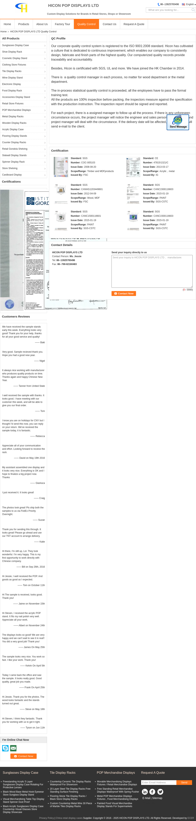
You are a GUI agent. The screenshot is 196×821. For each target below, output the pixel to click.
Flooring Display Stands (14, 136)
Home (7, 24)
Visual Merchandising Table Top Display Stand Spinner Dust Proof (23, 800)
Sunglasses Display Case (15, 45)
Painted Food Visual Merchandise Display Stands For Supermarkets (114, 805)
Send (184, 782)
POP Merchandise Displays (16, 110)
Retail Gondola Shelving (14, 148)
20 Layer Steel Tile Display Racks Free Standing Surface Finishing (70, 790)
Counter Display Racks (14, 142)
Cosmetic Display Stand (14, 58)
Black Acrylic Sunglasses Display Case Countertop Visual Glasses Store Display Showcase (23, 809)
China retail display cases (69, 818)
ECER (191, 818)
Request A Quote (134, 24)
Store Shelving (9, 168)
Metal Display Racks (13, 116)
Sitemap (157, 798)
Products (23, 24)
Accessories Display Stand (16, 97)
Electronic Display (11, 84)
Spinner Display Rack (13, 161)
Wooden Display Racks (14, 123)
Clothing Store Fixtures (14, 64)
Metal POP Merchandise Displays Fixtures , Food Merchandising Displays (117, 797)
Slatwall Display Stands (14, 155)
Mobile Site (148, 803)
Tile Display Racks (11, 71)
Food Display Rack (12, 90)
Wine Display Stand (12, 77)
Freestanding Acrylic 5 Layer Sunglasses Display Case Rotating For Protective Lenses (23, 784)
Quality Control (86, 24)
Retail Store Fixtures (13, 103)
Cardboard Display (12, 174)
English (190, 4)
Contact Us (109, 24)
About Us (42, 24)
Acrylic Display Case (13, 129)
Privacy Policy (46, 818)
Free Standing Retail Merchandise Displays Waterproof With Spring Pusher (118, 790)
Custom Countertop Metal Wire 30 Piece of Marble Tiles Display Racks (71, 805)
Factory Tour (62, 24)
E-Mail (146, 798)
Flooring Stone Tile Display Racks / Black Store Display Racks (68, 797)
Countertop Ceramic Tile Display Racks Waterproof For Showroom (70, 783)
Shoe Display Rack (12, 51)
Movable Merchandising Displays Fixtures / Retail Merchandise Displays (117, 783)
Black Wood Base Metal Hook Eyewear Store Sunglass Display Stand (23, 793)
